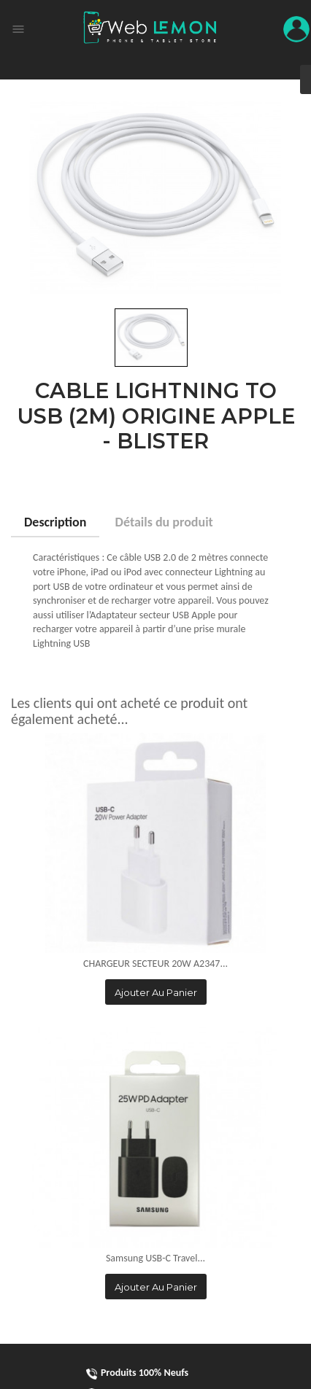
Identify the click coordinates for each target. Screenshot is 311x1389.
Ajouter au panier (156, 992)
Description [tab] (55, 522)
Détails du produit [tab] (164, 522)
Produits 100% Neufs (137, 1372)
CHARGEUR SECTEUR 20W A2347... (155, 963)
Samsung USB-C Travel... (155, 1258)
